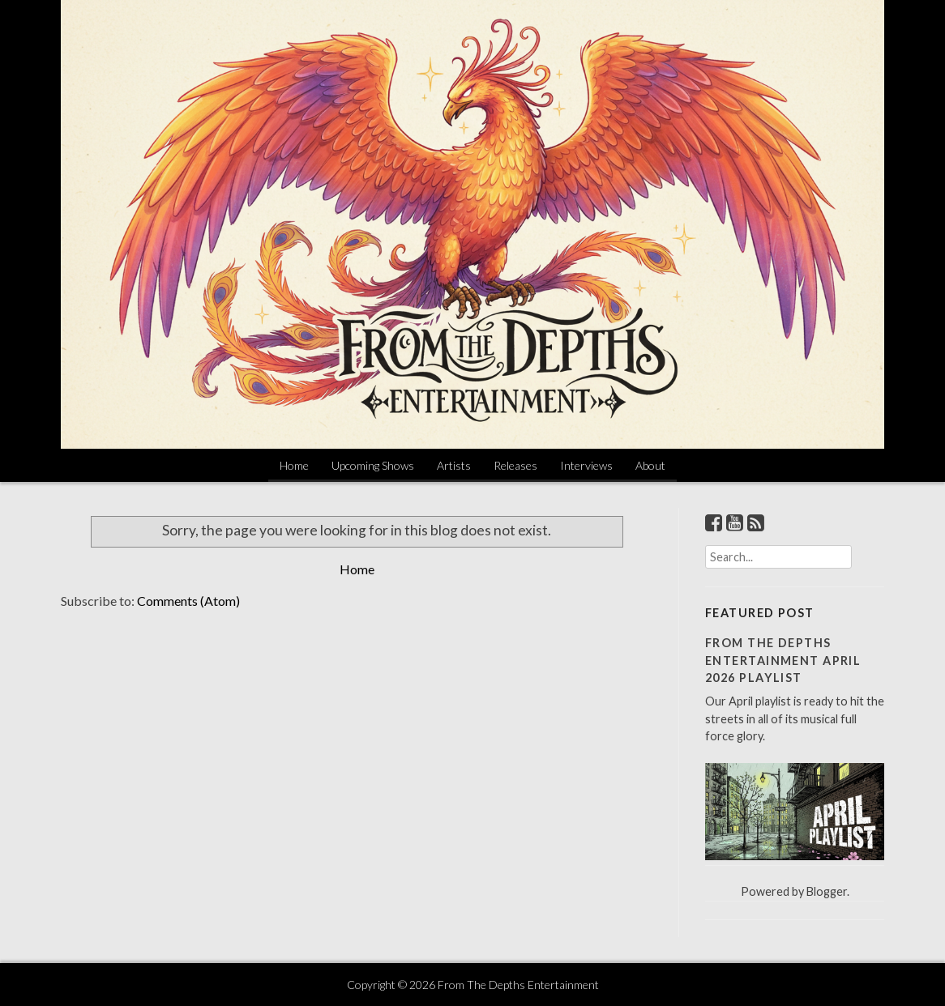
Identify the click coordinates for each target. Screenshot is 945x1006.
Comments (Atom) (188, 600)
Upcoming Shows (372, 465)
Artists (454, 465)
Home (294, 465)
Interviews (586, 465)
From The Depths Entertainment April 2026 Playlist (783, 660)
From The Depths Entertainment (518, 984)
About (650, 465)
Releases (515, 465)
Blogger (826, 891)
